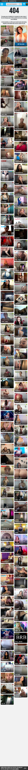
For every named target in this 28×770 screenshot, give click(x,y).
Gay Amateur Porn (12, 1)
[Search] (20, 4)
